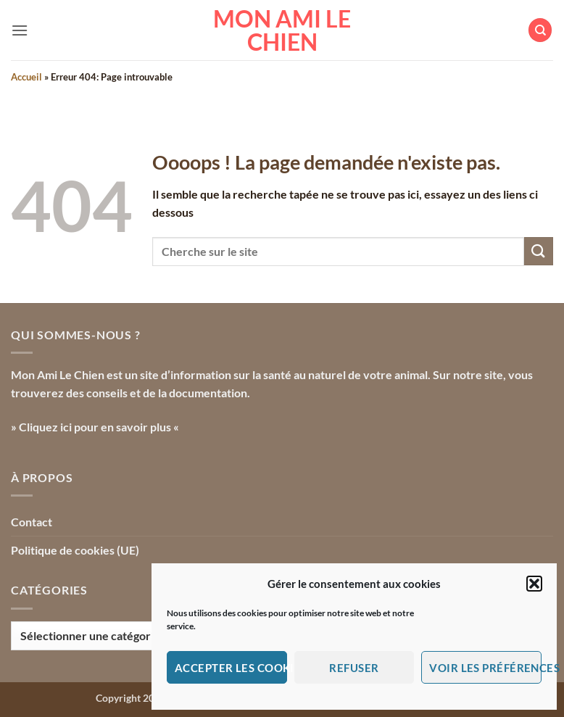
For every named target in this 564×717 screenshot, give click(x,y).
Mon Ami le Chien (282, 30)
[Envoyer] (538, 251)
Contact (31, 522)
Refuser (353, 667)
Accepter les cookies (231, 667)
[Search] (540, 30)
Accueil (26, 77)
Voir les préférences (485, 667)
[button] (534, 583)
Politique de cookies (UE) (75, 550)
